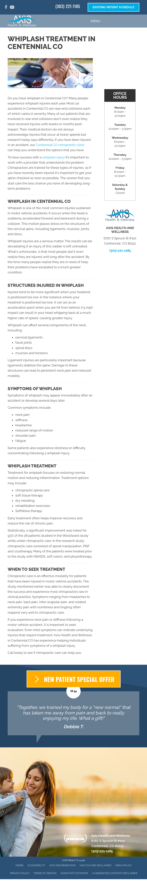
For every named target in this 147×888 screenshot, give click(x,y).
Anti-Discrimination (62, 865)
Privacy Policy (20, 873)
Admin (19, 865)
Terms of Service (45, 873)
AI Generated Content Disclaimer (114, 873)
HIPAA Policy (123, 865)
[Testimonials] (73, 713)
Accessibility (36, 865)
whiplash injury (53, 157)
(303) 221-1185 (67, 6)
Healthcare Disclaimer (95, 865)
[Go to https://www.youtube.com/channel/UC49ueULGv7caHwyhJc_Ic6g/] (12, 8)
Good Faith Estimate (74, 873)
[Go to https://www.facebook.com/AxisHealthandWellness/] (6, 8)
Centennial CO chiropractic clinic (60, 145)
